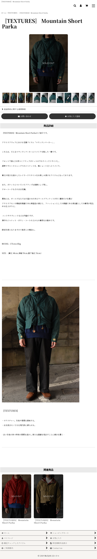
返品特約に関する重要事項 (14, 109)
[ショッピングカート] (87, 6)
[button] (75, 6)
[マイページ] (81, 6)
